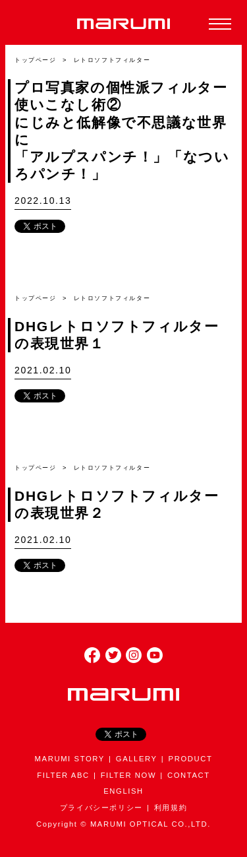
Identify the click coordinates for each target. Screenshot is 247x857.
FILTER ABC (63, 775)
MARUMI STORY (70, 759)
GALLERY (136, 759)
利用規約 (170, 807)
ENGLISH (123, 791)
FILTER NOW (129, 775)
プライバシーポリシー (101, 807)
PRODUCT (191, 759)
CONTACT (188, 775)
